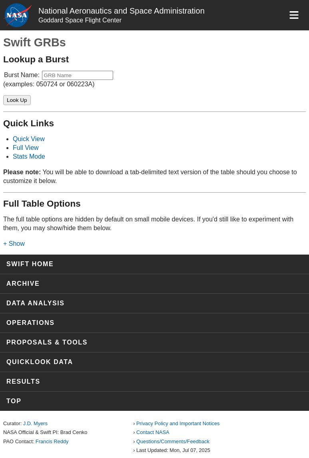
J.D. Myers (35, 423)
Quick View (29, 138)
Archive (23, 283)
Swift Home (30, 264)
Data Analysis (35, 303)
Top (13, 401)
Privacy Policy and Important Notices (177, 423)
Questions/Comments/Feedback (172, 441)
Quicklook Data (39, 361)
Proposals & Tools (47, 342)
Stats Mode (29, 156)
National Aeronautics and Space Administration (121, 10)
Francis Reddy (52, 441)
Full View (26, 147)
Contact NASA (152, 432)
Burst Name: (22, 75)
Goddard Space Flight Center (80, 20)
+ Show (14, 243)
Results (23, 381)
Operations (30, 322)
